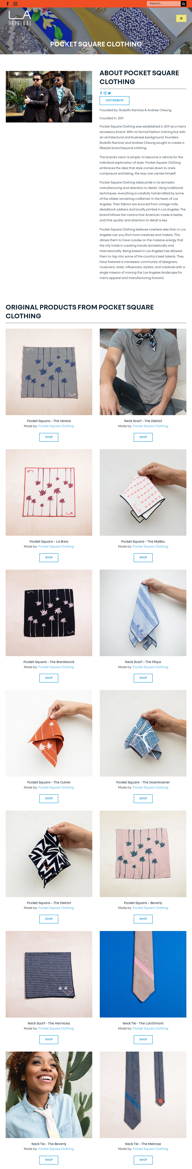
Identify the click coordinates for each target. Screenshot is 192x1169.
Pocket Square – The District (49, 903)
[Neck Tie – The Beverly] (49, 1054)
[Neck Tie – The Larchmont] (143, 933)
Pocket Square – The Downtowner (143, 782)
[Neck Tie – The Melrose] (143, 1054)
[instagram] (15, 4)
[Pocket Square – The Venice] (49, 331)
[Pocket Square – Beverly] (143, 813)
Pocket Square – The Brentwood (48, 662)
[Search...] (164, 4)
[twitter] (109, 93)
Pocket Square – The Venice (49, 421)
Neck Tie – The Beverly (49, 1144)
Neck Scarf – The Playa (143, 662)
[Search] (183, 4)
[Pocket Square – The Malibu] (143, 451)
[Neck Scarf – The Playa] (143, 572)
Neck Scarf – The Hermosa (49, 1023)
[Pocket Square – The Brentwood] (49, 572)
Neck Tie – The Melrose (143, 1144)
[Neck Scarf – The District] (143, 331)
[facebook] (8, 4)
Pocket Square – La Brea (49, 541)
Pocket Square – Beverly (143, 903)
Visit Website (114, 100)
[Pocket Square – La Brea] (49, 451)
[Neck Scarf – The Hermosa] (49, 933)
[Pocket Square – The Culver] (49, 692)
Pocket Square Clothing (56, 426)
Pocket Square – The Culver (49, 782)
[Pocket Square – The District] (49, 813)
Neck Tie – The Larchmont (143, 1023)
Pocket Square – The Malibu (143, 541)
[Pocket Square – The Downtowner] (143, 692)
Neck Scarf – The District (143, 421)
